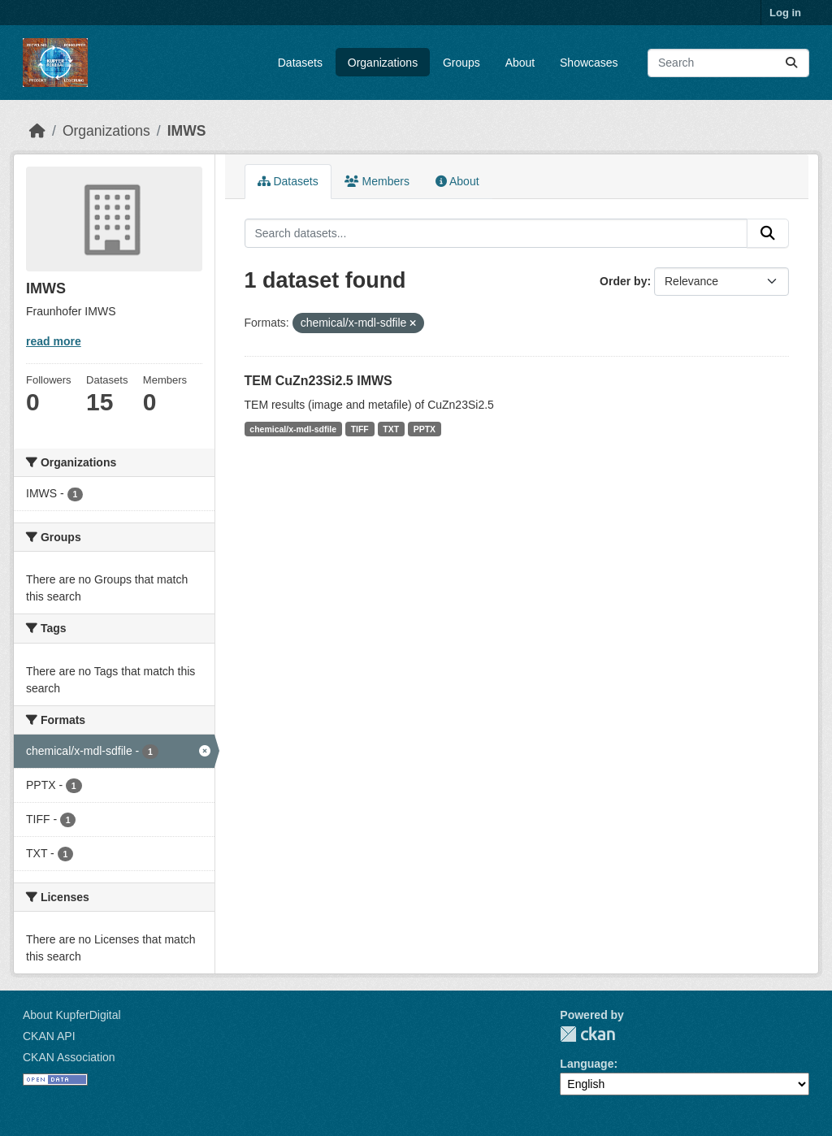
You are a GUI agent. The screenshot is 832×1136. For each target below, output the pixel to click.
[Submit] (791, 63)
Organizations (383, 62)
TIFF (360, 429)
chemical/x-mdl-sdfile (292, 429)
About (520, 62)
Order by (623, 281)
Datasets (300, 62)
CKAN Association (69, 1057)
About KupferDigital (72, 1014)
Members (377, 181)
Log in (785, 13)
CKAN (587, 1034)
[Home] (37, 131)
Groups (461, 62)
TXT (391, 429)
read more (53, 341)
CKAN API (49, 1036)
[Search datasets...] (728, 63)
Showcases (589, 62)
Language (586, 1063)
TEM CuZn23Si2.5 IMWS (318, 381)
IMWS (186, 131)
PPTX (425, 429)
